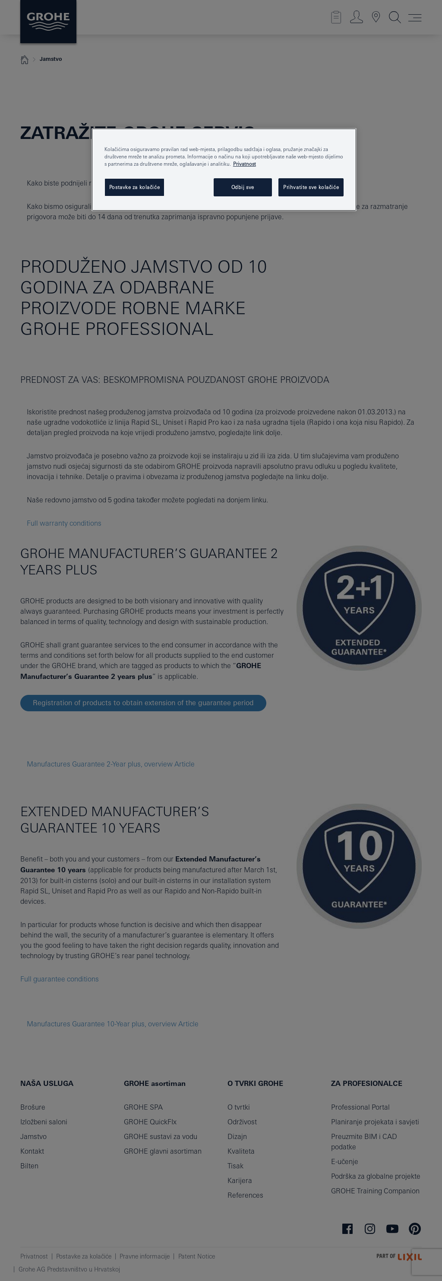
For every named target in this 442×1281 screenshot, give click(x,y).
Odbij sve (242, 187)
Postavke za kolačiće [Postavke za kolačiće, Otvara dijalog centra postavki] (134, 187)
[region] (224, 169)
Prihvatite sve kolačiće (311, 187)
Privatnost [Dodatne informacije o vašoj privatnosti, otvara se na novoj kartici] (244, 164)
